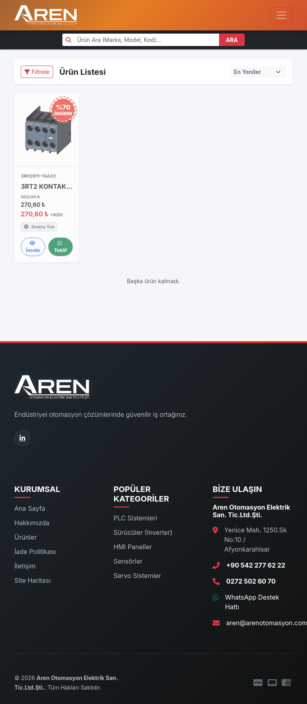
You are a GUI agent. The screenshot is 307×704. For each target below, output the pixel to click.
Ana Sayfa (29, 508)
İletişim (25, 566)
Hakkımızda (32, 523)
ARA (232, 39)
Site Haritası (32, 580)
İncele (33, 247)
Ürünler (25, 537)
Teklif (60, 247)
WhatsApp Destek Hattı (252, 602)
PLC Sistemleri (135, 518)
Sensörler (128, 561)
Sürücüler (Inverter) (143, 532)
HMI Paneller (133, 547)
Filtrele (37, 71)
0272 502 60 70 (250, 581)
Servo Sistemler (137, 576)
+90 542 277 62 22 (255, 565)
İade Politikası (35, 552)
